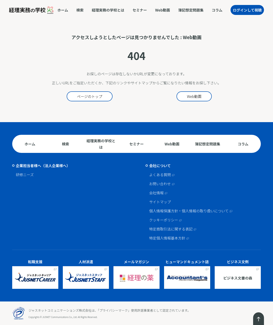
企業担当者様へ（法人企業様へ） (43, 165)
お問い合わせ (160, 183)
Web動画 (162, 10)
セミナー (139, 10)
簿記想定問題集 (190, 10)
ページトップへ (258, 318)
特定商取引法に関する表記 (171, 229)
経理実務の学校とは (108, 10)
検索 (80, 10)
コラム (217, 10)
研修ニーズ (25, 174)
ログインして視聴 (247, 10)
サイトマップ (160, 201)
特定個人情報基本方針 (167, 238)
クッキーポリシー (163, 220)
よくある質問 (160, 174)
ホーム (62, 10)
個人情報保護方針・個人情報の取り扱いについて (189, 211)
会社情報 (156, 192)
